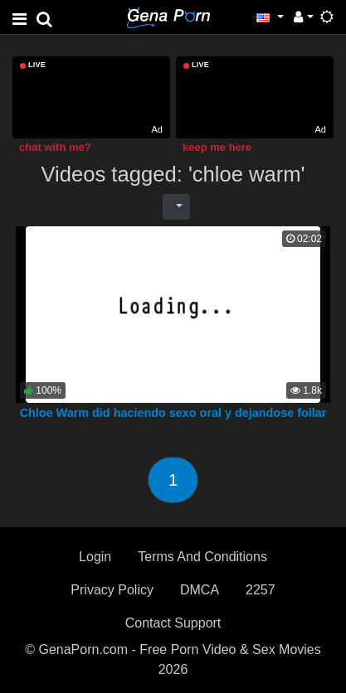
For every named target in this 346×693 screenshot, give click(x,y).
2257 (260, 590)
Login (95, 557)
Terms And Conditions (202, 557)
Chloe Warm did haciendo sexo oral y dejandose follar (173, 412)
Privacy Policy (112, 590)
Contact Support (173, 623)
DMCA (199, 590)
